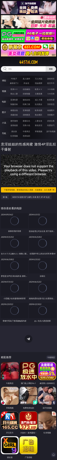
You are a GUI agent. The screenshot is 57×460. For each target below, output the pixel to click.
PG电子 (14, 78)
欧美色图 (38, 110)
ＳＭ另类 (51, 93)
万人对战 (38, 78)
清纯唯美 (26, 115)
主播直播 (38, 93)
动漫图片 (51, 110)
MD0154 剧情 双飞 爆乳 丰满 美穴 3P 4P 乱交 (31, 197)
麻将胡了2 (14, 83)
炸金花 (26, 83)
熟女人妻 (14, 93)
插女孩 (14, 131)
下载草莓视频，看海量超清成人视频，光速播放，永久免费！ (29, 189)
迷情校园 (14, 125)
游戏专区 (51, 78)
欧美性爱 (51, 99)
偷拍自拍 (26, 99)
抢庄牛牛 (51, 83)
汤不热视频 (50, 131)
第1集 (5, 197)
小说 (4, 122)
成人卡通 (38, 99)
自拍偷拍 (26, 89)
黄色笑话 (38, 125)
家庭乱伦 (26, 121)
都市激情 (14, 121)
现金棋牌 (38, 83)
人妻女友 (38, 121)
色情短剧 (26, 136)
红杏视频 (14, 136)
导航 (4, 133)
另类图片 (51, 115)
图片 (4, 112)
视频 (4, 91)
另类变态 (51, 104)
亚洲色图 (26, 110)
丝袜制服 (26, 93)
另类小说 (26, 125)
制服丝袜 (14, 104)
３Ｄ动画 (51, 89)
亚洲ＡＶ (14, 89)
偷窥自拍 (14, 110)
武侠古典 (51, 121)
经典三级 (26, 104)
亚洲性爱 (14, 99)
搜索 (51, 69)
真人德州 (26, 78)
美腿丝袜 (14, 115)
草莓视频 (38, 131)
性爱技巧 (51, 125)
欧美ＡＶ (38, 89)
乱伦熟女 (38, 104)
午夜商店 (26, 131)
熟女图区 (38, 115)
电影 (4, 101)
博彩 (4, 80)
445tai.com (28, 62)
